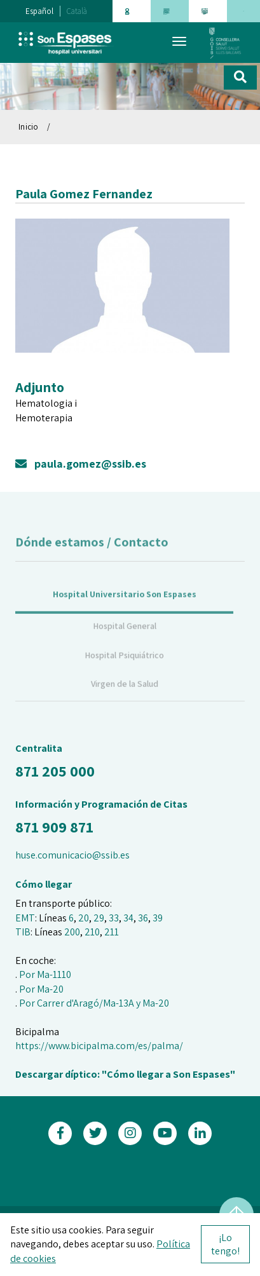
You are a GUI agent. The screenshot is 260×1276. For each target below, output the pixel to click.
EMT (25, 918)
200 (72, 932)
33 (114, 918)
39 (158, 918)
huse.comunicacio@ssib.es (72, 855)
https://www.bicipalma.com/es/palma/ (99, 1045)
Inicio (28, 126)
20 (83, 918)
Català (77, 11)
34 (128, 918)
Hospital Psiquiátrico (124, 664)
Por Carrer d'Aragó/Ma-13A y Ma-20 (94, 1003)
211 (111, 932)
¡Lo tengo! (225, 1244)
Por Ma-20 (41, 989)
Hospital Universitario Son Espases (124, 603)
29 (98, 918)
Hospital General (124, 635)
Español (39, 11)
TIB (23, 932)
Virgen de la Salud (124, 693)
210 (92, 932)
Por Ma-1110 (45, 974)
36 (143, 918)
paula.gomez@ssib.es (80, 463)
